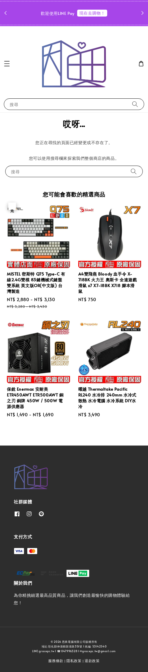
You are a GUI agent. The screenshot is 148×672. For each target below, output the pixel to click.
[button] (7, 64)
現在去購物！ (92, 13)
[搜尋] (135, 104)
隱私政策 (74, 660)
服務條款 (55, 660)
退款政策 (92, 660)
